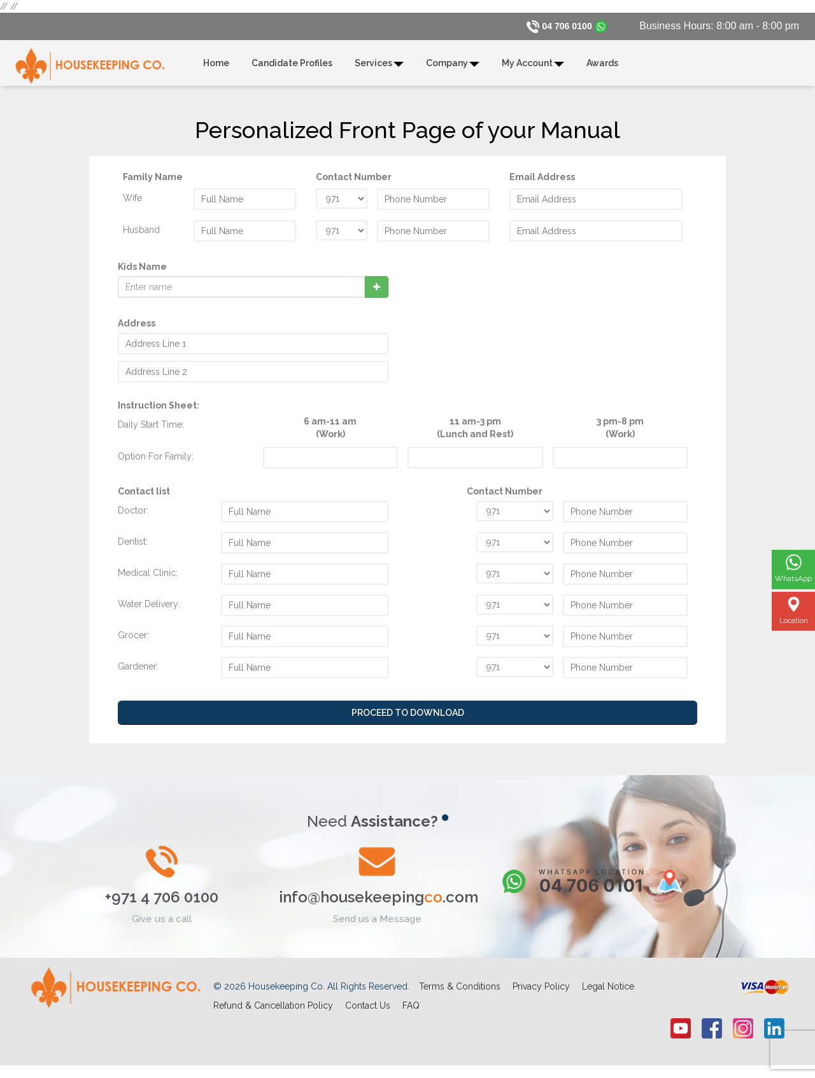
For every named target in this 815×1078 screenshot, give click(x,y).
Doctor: (133, 516)
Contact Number (504, 497)
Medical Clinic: (148, 578)
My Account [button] (533, 69)
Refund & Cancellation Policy (273, 1012)
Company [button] (452, 69)
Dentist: (133, 547)
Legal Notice (608, 993)
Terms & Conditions (459, 993)
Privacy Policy (541, 993)
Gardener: (138, 672)
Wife (132, 204)
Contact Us (367, 1012)
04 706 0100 (563, 25)
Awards (602, 69)
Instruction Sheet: (158, 411)
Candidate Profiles (292, 69)
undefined (341, 204)
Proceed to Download (407, 718)
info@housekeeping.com (378, 903)
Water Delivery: (149, 610)
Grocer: (133, 641)
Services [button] (379, 69)
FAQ (411, 1012)
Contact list (144, 497)
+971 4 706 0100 (161, 903)
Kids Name (142, 272)
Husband (141, 235)
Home (216, 69)
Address (136, 329)
